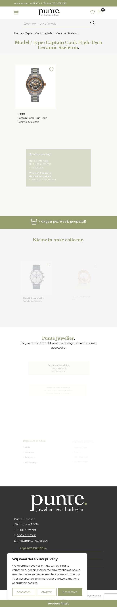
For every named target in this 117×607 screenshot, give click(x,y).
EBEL (28, 448)
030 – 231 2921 (46, 165)
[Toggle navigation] (16, 13)
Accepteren (70, 592)
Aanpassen (24, 592)
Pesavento (30, 457)
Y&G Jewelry (31, 461)
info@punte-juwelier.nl (32, 540)
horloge (69, 343)
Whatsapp (41, 168)
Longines (30, 452)
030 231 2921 (59, 3)
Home (18, 33)
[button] (51, 71)
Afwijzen (46, 592)
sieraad (80, 343)
